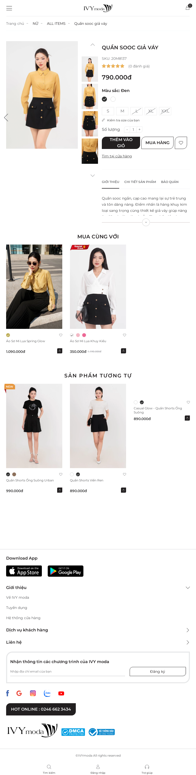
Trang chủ (15, 23)
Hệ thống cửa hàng (23, 618)
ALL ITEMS (56, 23)
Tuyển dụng (16, 607)
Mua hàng (157, 142)
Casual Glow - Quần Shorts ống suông (158, 410)
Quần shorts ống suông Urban (30, 480)
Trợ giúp (147, 772)
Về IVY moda (17, 597)
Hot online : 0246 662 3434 (41, 709)
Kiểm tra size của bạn (121, 120)
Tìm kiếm (49, 772)
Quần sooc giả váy (90, 23)
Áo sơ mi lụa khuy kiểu (88, 341)
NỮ (35, 23)
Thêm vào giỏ (121, 142)
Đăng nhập (98, 772)
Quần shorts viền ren (86, 480)
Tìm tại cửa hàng (117, 156)
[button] (6, 117)
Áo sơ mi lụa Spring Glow (25, 341)
